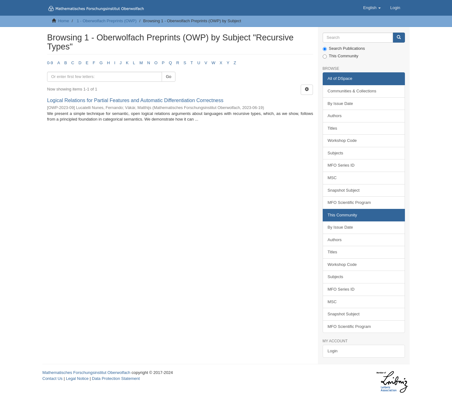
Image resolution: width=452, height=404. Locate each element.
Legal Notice (77, 378)
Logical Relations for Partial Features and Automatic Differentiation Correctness (135, 100)
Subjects (335, 153)
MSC (332, 177)
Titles (332, 128)
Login (333, 351)
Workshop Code (342, 140)
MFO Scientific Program (349, 202)
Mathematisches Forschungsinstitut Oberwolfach (86, 372)
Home (63, 20)
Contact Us (52, 378)
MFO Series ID (341, 165)
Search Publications (344, 48)
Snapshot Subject (344, 190)
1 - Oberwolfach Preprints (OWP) (107, 20)
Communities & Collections (352, 91)
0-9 (50, 62)
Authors (335, 115)
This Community (340, 56)
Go (168, 76)
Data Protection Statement (116, 378)
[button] (371, 8)
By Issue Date (340, 103)
